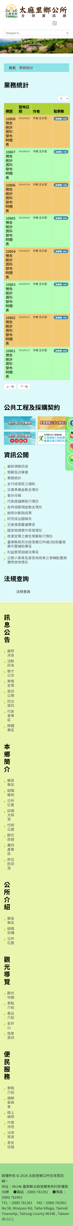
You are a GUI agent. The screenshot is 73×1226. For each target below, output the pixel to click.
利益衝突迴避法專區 (23, 551)
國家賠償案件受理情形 (24, 530)
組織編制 (10, 792)
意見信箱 (10, 1144)
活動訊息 (10, 663)
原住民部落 (10, 863)
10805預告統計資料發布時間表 (10, 231)
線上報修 (10, 1114)
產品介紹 (10, 1015)
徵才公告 (10, 673)
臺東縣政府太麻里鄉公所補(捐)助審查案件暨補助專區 (36, 544)
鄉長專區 (10, 782)
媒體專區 (10, 727)
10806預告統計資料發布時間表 (10, 197)
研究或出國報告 (19, 518)
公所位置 (10, 802)
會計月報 (14, 495)
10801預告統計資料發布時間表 (10, 363)
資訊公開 (10, 693)
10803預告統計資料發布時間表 (10, 297)
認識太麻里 (10, 814)
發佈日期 (24, 109)
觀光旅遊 (10, 837)
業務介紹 (10, 1090)
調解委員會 (10, 1102)
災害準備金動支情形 (23, 489)
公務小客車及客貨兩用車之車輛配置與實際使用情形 (37, 559)
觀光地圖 (10, 995)
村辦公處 (10, 827)
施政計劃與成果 (19, 512)
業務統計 (14, 477)
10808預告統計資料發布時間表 (10, 131)
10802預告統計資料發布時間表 (10, 330)
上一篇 (10, 386)
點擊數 (59, 111)
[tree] (36, 591)
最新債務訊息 (17, 466)
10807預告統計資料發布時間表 (10, 164)
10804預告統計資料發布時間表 (10, 264)
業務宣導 (10, 683)
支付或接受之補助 (21, 483)
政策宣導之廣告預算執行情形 (30, 535)
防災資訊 (10, 703)
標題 (9, 111)
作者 (36, 111)
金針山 (10, 1025)
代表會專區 (10, 715)
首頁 (12, 67)
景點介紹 (10, 1005)
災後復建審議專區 (21, 524)
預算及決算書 (17, 472)
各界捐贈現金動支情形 (24, 506)
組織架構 (10, 930)
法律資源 (10, 1134)
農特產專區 (10, 849)
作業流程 (10, 1124)
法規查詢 (20, 591)
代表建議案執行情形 (23, 501)
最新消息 (10, 652)
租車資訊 (10, 1035)
